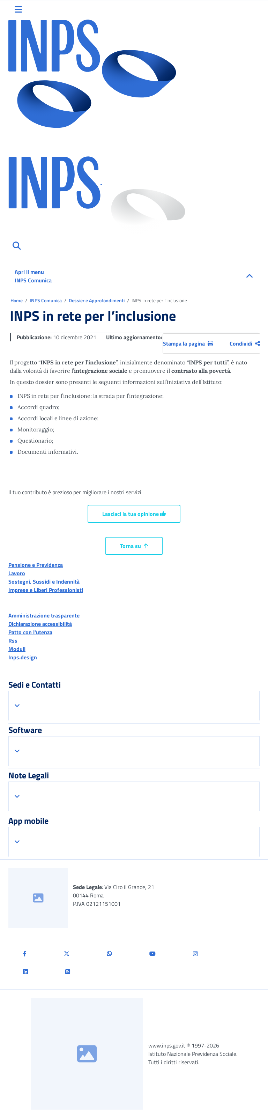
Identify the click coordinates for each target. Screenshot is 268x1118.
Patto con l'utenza (30, 632)
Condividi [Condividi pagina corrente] (245, 343)
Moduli (16, 649)
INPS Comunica (46, 300)
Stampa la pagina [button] (188, 343)
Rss (12, 640)
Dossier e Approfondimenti (97, 300)
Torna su (134, 546)
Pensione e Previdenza (35, 565)
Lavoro (16, 573)
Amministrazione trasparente (44, 615)
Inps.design (22, 657)
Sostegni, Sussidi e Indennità (44, 581)
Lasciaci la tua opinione (134, 514)
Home (17, 300)
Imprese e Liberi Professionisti (45, 590)
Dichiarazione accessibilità (40, 624)
